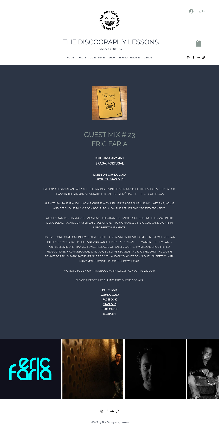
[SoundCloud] (198, 57)
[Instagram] (188, 57)
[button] (199, 43)
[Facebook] (193, 57)
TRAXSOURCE (109, 309)
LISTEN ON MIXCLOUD (109, 179)
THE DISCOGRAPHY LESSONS (111, 42)
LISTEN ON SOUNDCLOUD (109, 174)
